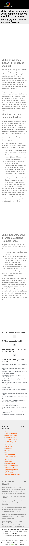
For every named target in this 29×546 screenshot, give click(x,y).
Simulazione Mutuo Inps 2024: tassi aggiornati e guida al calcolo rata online (14, 390)
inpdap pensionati (10, 463)
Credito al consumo (10, 441)
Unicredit (7, 450)
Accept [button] (13, 544)
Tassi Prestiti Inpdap (11, 433)
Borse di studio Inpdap (11, 469)
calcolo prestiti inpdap (11, 435)
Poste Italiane (9, 445)
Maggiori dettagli (19, 544)
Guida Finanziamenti (10, 456)
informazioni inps (10, 467)
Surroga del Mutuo (10, 454)
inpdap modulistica (10, 471)
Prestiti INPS (9, 473)
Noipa (7, 432)
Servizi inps (8, 460)
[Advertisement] (14, 42)
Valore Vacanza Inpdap (11, 439)
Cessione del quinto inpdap (12, 474)
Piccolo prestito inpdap (11, 465)
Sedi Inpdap (8, 461)
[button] (22, 4)
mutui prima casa (10, 458)
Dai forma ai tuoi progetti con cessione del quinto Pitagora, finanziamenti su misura (14, 404)
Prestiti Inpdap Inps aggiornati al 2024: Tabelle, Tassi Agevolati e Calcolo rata (13, 401)
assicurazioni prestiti (11, 443)
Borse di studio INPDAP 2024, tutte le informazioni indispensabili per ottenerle (14, 365)
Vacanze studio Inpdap (11, 437)
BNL (6, 452)
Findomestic (8, 448)
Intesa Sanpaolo (9, 446)
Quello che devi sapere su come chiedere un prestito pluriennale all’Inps (13, 415)
